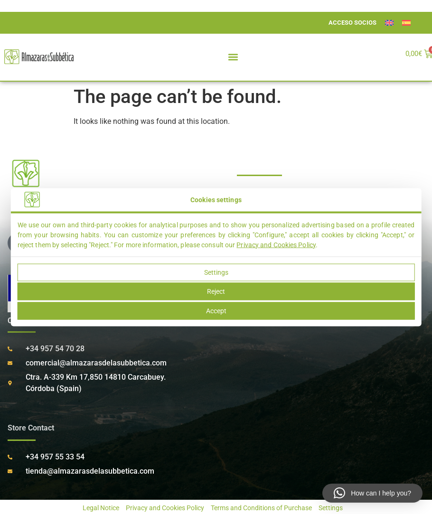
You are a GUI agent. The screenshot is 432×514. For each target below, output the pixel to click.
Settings (216, 272)
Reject (216, 291)
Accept (216, 310)
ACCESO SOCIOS (352, 22)
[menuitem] (389, 23)
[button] (233, 57)
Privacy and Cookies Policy (276, 244)
